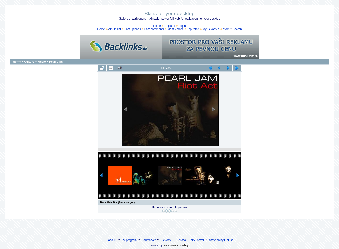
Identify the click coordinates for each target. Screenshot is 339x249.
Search (237, 29)
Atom (226, 29)
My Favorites (211, 29)
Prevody (165, 240)
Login (182, 26)
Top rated (193, 29)
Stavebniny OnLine (221, 240)
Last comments (154, 29)
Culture (29, 61)
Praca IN (111, 240)
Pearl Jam (56, 61)
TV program (129, 240)
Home (157, 26)
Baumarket (149, 240)
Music (42, 61)
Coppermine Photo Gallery (175, 245)
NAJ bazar (197, 240)
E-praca (181, 240)
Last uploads (132, 29)
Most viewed (176, 29)
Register (169, 26)
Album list (114, 29)
